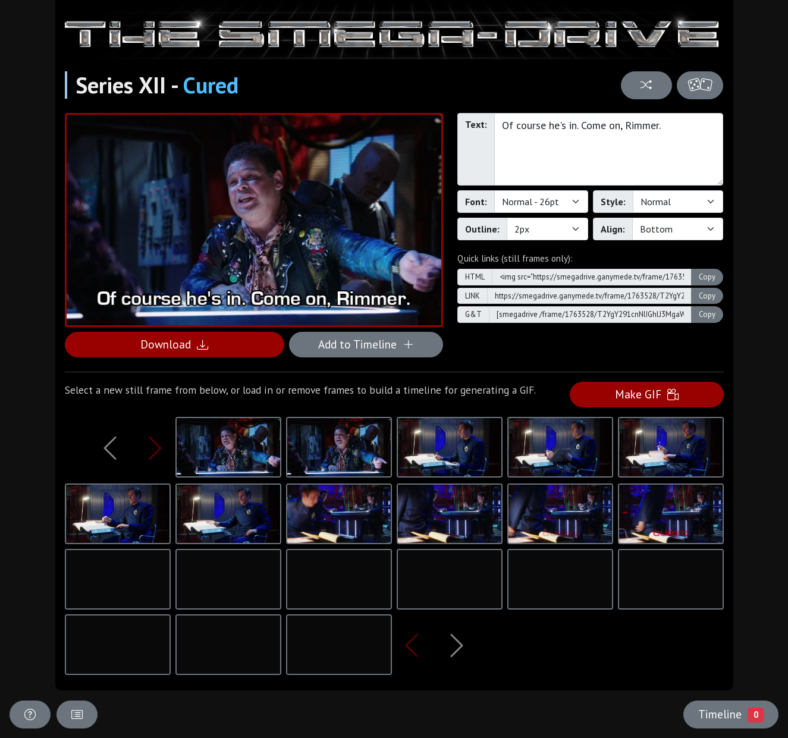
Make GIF (647, 394)
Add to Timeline (366, 344)
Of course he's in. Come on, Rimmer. (609, 149)
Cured (210, 85)
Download (174, 344)
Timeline (731, 714)
